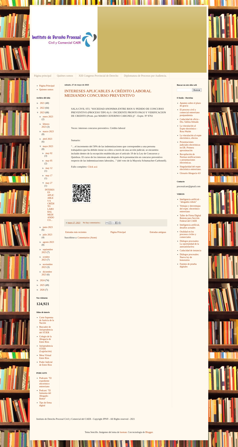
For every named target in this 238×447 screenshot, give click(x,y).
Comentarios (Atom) (87, 237)
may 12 (48, 168)
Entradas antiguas (158, 232)
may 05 (48, 160)
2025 (42, 285)
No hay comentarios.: (92, 223)
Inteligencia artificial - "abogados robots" (190, 200)
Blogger (149, 432)
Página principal (42, 75)
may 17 (48, 175)
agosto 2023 (48, 242)
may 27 (48, 183)
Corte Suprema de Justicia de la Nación (46, 320)
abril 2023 (47, 139)
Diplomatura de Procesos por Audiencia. (145, 75)
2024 (42, 280)
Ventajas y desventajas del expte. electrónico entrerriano (190, 209)
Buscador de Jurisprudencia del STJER (46, 330)
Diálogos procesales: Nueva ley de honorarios (189, 257)
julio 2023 (47, 234)
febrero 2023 (45, 125)
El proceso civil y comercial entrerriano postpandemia (190, 112)
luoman (123, 432)
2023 (42, 112)
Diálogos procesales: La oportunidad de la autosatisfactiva (189, 244)
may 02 (48, 153)
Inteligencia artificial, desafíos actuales (190, 226)
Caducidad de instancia (190, 250)
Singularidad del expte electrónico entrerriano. (190, 168)
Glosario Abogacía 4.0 (190, 173)
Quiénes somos (65, 75)
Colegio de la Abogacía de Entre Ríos (45, 339)
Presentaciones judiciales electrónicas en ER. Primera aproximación (190, 146)
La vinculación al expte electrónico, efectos (190, 136)
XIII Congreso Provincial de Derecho (98, 75)
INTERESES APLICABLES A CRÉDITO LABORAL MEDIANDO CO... (50, 205)
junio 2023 (48, 227)
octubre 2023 (46, 258)
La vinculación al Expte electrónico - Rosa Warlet (189, 129)
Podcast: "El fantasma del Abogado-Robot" (45, 394)
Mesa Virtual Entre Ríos (45, 356)
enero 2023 (48, 116)
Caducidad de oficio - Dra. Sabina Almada (190, 120)
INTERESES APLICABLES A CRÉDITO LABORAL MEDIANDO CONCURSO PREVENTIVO (107, 93)
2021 (42, 103)
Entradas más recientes (75, 232)
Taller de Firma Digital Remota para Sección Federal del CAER (190, 218)
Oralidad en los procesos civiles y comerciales (188, 234)
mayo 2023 (48, 146)
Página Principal (118, 232)
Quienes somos (46, 89)
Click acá (92, 166)
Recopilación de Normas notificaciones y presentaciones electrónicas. (190, 158)
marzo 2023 (48, 131)
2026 (42, 290)
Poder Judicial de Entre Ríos (46, 363)
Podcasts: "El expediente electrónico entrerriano (45, 382)
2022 (42, 108)
